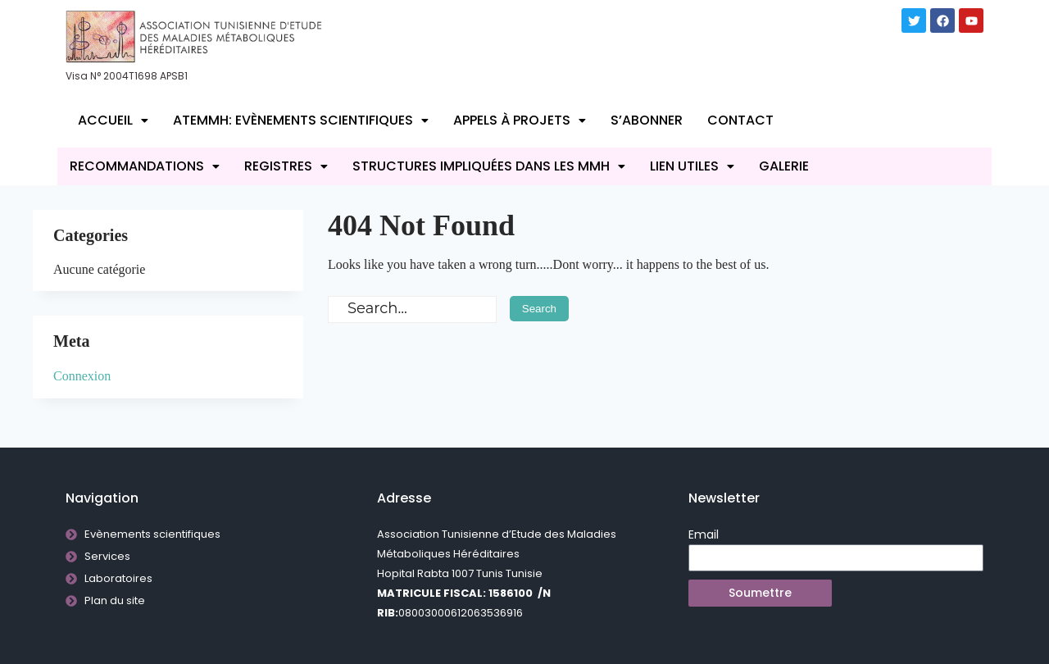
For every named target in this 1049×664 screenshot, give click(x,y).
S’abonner (647, 120)
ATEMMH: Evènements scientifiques (301, 120)
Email (703, 534)
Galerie (784, 166)
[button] (113, 120)
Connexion (82, 376)
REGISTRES (286, 166)
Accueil (113, 120)
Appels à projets (519, 120)
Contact (740, 120)
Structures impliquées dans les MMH (488, 166)
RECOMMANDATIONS (145, 166)
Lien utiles (692, 166)
